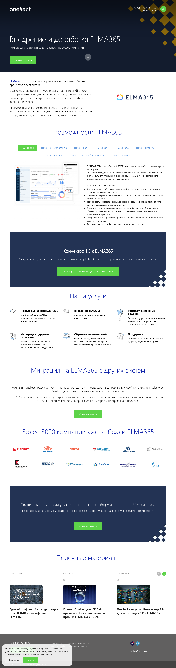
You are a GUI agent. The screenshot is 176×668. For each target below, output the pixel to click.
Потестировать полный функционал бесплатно (88, 271)
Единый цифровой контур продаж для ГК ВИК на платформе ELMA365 (34, 613)
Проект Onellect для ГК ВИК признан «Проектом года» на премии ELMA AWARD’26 (84, 613)
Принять (31, 659)
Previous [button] (159, 574)
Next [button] (164, 574)
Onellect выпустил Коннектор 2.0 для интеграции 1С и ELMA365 (140, 611)
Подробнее (13, 659)
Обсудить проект (23, 60)
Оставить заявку (88, 414)
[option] (34, 597)
